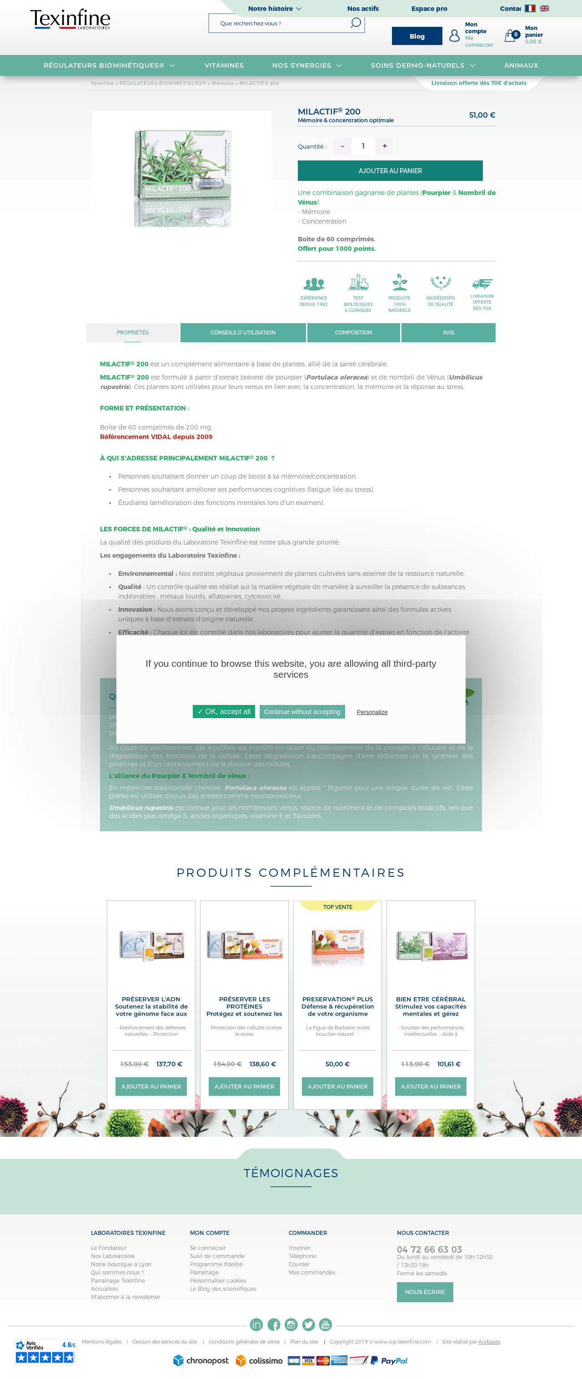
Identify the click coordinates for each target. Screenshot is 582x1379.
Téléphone (302, 1256)
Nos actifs (363, 9)
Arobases (489, 1342)
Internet (300, 1248)
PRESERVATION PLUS (337, 1007)
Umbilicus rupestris (141, 808)
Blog (417, 36)
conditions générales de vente (244, 1342)
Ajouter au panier (396, 171)
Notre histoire (270, 9)
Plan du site (304, 1342)
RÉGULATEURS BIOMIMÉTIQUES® (110, 65)
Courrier (299, 1264)
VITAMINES (224, 65)
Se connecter (208, 1248)
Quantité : (312, 146)
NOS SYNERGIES (307, 65)
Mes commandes (312, 1272)
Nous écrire (425, 1292)
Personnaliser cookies (218, 1281)
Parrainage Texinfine (118, 1281)
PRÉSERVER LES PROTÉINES (244, 1010)
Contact (513, 9)
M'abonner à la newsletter (125, 1297)
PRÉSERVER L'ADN (151, 1007)
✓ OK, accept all (224, 711)
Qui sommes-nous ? (117, 1272)
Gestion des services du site (165, 1342)
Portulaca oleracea (255, 788)
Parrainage (204, 1272)
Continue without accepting (302, 711)
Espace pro (429, 9)
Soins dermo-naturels (423, 65)
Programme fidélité (216, 1264)
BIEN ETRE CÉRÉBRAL (431, 1010)
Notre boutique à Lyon (121, 1264)
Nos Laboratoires (113, 1256)
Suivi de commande (217, 1256)
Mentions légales (102, 1342)
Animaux (521, 65)
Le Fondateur (108, 1248)
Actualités (104, 1289)
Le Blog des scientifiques (223, 1289)
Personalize (372, 712)
